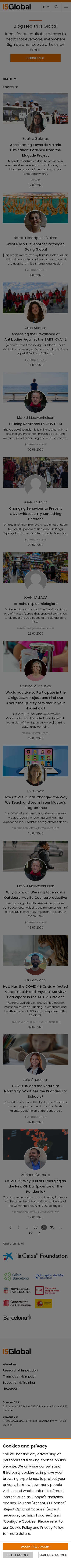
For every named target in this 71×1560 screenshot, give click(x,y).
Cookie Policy (20, 1527)
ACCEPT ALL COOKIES (35, 1546)
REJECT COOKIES (18, 1555)
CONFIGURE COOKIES (53, 1555)
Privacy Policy (51, 1527)
